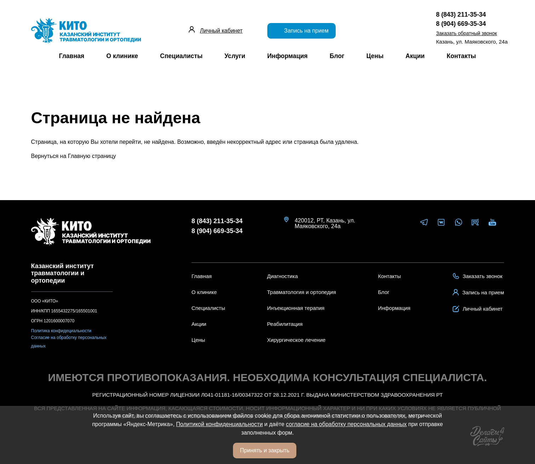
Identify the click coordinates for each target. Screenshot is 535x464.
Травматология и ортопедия (301, 292)
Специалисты (181, 56)
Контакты (461, 56)
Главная (72, 56)
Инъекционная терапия (295, 308)
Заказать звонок (477, 276)
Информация (287, 56)
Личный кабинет (221, 31)
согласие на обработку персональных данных (346, 424)
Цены (375, 56)
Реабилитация (284, 324)
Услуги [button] (234, 56)
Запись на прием (301, 30)
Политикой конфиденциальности (219, 424)
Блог (337, 56)
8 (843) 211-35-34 (217, 221)
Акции (415, 56)
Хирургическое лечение (296, 340)
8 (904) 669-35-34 (217, 231)
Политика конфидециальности (61, 331)
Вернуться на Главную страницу (73, 156)
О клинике (122, 56)
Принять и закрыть (265, 450)
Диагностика (282, 276)
